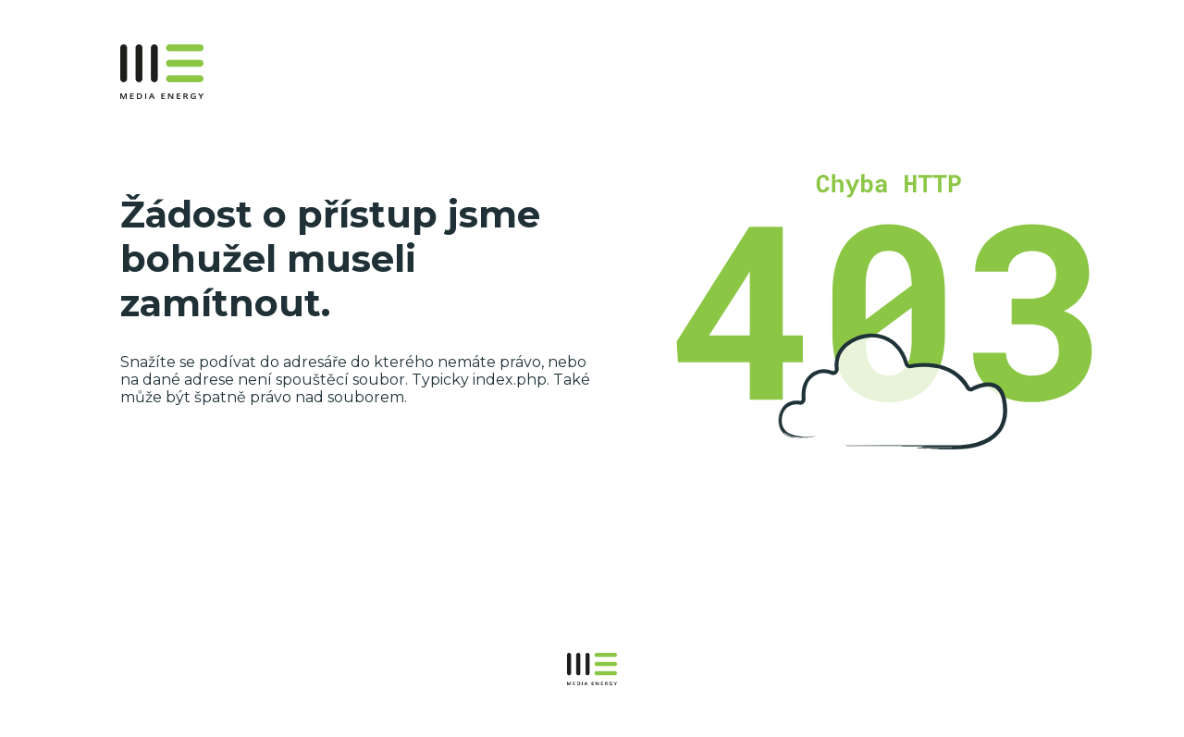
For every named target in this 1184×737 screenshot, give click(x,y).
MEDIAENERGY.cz (200, 72)
